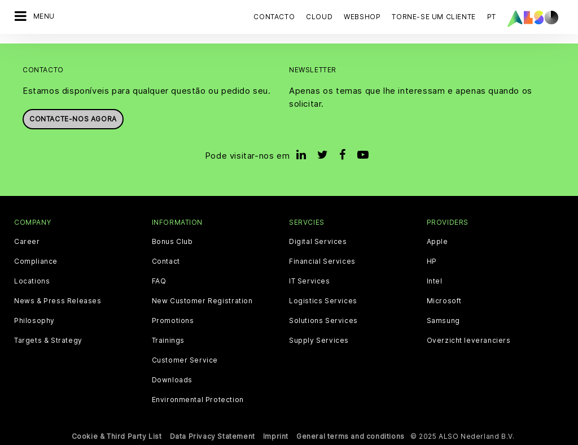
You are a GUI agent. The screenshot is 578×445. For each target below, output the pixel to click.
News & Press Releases (58, 300)
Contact (166, 261)
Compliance (36, 261)
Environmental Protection (198, 399)
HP (432, 261)
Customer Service (185, 360)
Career (27, 241)
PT (491, 16)
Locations (32, 281)
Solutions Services (323, 320)
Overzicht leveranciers (469, 340)
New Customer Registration (202, 300)
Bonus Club (172, 241)
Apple (437, 241)
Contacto (274, 16)
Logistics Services (323, 300)
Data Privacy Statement (212, 435)
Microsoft (444, 300)
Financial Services (322, 261)
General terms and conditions (350, 435)
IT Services (309, 281)
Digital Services (318, 241)
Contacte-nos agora (73, 119)
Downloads (172, 379)
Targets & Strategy (48, 340)
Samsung (443, 320)
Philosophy (34, 320)
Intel (435, 281)
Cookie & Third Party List (117, 435)
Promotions (173, 320)
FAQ (159, 281)
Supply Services (319, 340)
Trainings (168, 340)
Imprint (275, 435)
